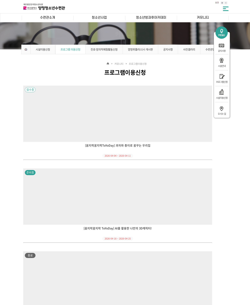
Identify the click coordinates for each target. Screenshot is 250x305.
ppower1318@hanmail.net (136, 289)
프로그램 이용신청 (70, 49)
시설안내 (221, 62)
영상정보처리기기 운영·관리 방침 (62, 278)
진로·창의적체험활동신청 (104, 49)
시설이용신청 (221, 94)
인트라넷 (122, 278)
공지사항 (221, 47)
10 (143, 255)
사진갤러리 (189, 49)
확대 (221, 3)
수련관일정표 (212, 49)
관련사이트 (205, 278)
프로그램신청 (221, 78)
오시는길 (90, 278)
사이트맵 (106, 278)
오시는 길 (221, 110)
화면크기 (217, 3)
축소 (226, 3)
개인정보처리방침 (30, 278)
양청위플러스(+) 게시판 (140, 49)
